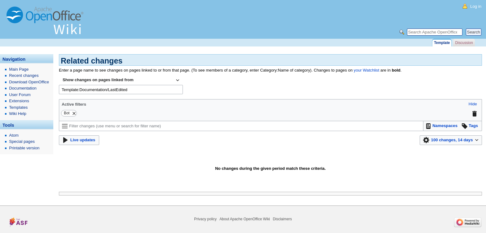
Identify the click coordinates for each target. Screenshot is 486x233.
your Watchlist (366, 70)
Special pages (22, 141)
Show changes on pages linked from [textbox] (98, 79)
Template (442, 43)
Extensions (19, 101)
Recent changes (23, 75)
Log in (475, 6)
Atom (14, 135)
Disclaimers (282, 219)
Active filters (74, 104)
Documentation (23, 88)
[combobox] (121, 80)
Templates (18, 107)
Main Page (19, 69)
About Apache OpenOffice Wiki (244, 219)
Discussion (464, 43)
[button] (472, 104)
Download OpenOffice (29, 82)
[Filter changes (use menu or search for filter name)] (241, 126)
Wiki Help (17, 113)
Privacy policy (205, 219)
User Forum (20, 94)
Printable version (24, 148)
